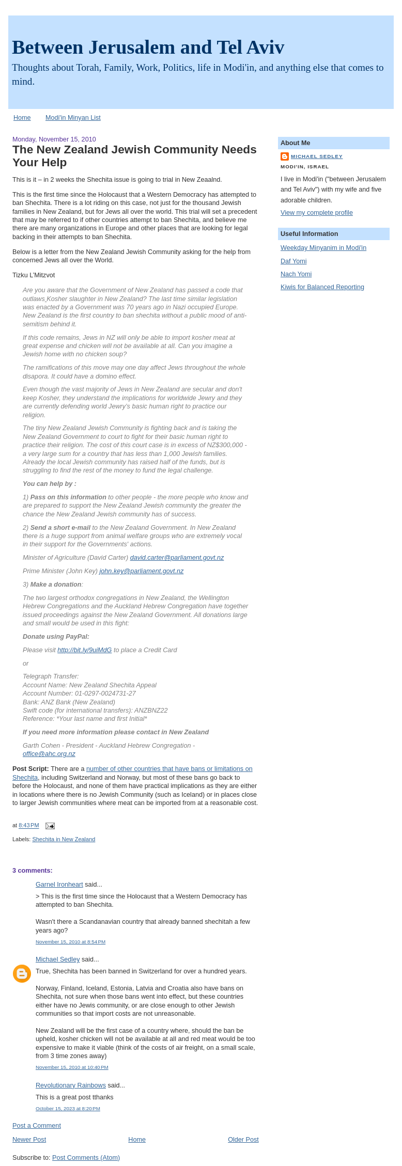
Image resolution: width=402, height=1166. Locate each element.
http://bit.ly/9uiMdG (84, 650)
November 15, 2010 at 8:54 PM (70, 941)
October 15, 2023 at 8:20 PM (68, 1108)
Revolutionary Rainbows (71, 1085)
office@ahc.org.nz (49, 754)
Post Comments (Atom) (86, 1157)
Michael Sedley (58, 959)
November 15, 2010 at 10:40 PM (72, 1067)
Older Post (243, 1139)
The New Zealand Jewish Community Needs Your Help (134, 156)
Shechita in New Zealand (63, 839)
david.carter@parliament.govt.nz (177, 557)
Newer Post (29, 1139)
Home (22, 117)
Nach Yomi (296, 274)
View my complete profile (317, 212)
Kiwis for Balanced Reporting (322, 287)
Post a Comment (36, 1125)
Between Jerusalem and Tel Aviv (148, 47)
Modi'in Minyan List (73, 117)
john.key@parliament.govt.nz (142, 571)
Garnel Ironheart (59, 884)
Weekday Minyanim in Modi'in (323, 247)
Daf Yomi (293, 261)
